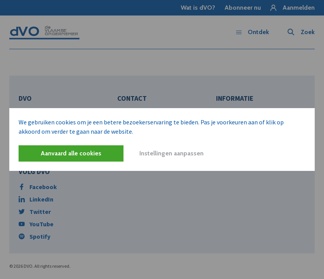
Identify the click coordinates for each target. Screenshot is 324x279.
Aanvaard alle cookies (71, 153)
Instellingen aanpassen (171, 153)
